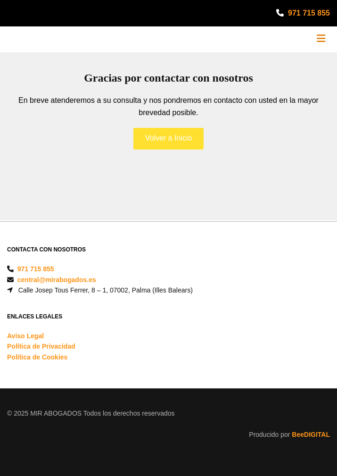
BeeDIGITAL (311, 434)
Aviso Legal (25, 336)
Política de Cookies (37, 357)
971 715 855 (309, 13)
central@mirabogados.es (56, 280)
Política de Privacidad (41, 346)
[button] (168, 139)
